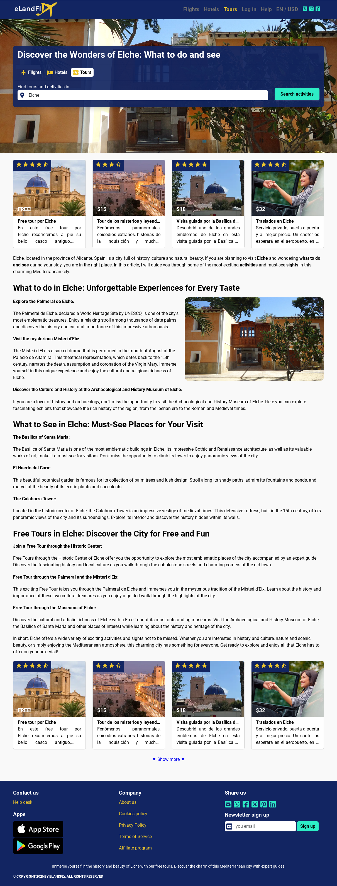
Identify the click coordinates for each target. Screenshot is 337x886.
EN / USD (287, 9)
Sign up (307, 826)
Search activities (297, 94)
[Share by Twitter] (254, 807)
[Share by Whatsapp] (237, 807)
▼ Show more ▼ (168, 759)
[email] (264, 826)
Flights (191, 9)
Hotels (211, 9)
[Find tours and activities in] (146, 95)
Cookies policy (133, 813)
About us (127, 802)
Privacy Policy (132, 825)
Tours (230, 9)
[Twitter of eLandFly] (305, 8)
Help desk (22, 802)
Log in (249, 9)
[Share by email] (228, 807)
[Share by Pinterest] (263, 807)
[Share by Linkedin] (272, 807)
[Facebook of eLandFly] (318, 8)
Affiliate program (135, 848)
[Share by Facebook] (246, 807)
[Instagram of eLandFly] (312, 8)
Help (266, 9)
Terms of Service (135, 836)
